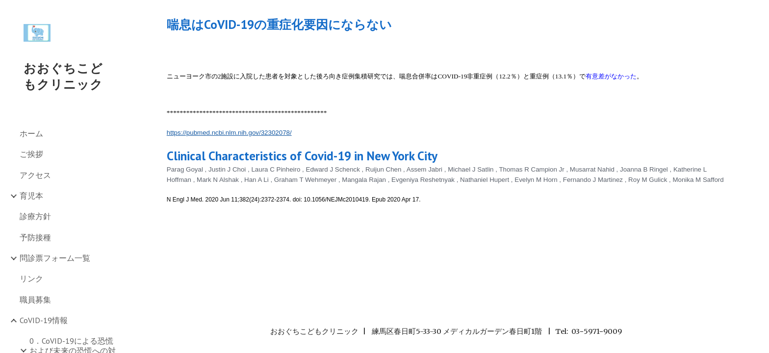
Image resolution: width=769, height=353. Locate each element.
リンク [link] (31, 278)
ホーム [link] (31, 133)
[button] (757, 13)
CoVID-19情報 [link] (44, 320)
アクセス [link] (35, 175)
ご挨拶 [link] (31, 154)
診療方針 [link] (35, 216)
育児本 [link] (31, 196)
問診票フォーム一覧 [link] (55, 258)
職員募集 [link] (35, 299)
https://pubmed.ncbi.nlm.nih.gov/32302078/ (229, 132)
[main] (446, 24)
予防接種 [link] (35, 237)
